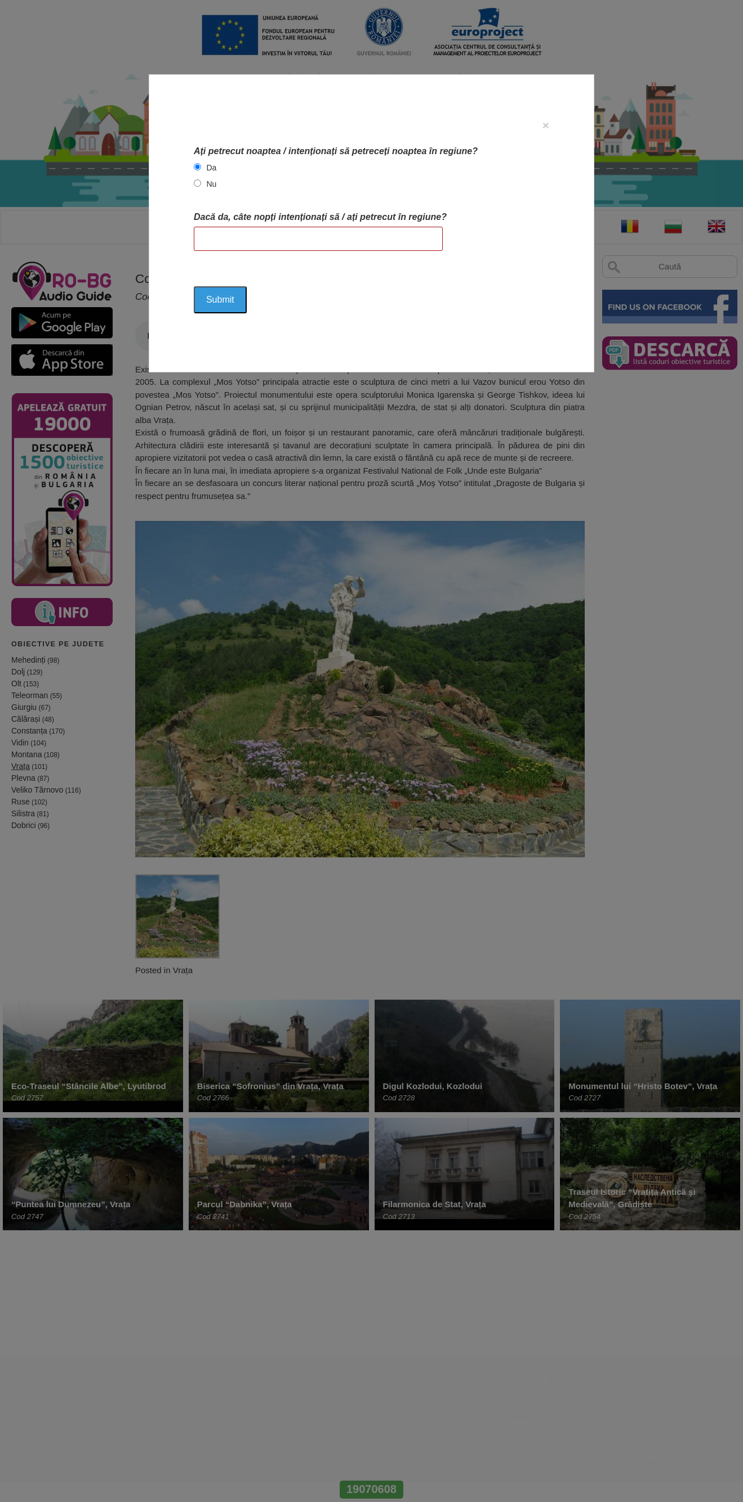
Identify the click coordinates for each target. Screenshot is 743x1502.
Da (211, 167)
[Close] (545, 125)
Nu (211, 183)
